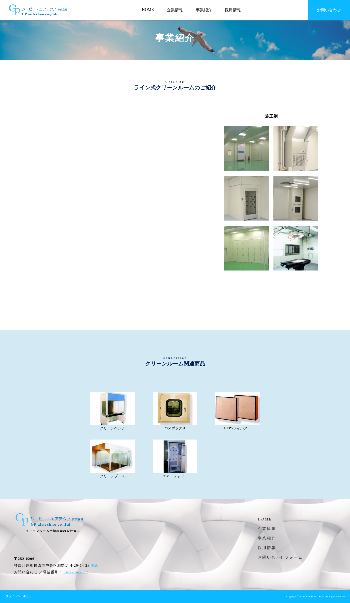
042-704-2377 (76, 572)
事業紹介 (204, 10)
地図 (95, 565)
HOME (148, 9)
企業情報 (175, 10)
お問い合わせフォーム (280, 557)
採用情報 (233, 10)
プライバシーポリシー (20, 596)
